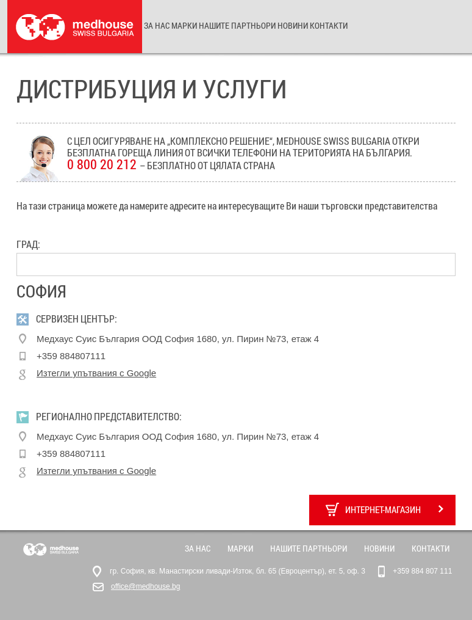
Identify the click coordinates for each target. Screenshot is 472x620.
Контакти (329, 25)
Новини (292, 25)
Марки (184, 25)
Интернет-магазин (384, 509)
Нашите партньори (237, 25)
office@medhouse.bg (145, 586)
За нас (157, 25)
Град (27, 244)
